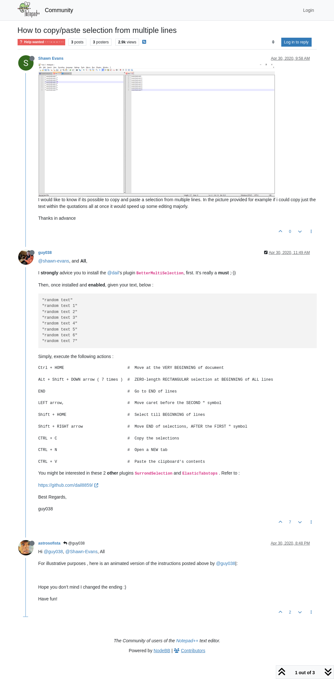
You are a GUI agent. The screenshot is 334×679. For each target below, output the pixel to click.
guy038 (45, 252)
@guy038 (74, 543)
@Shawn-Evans (82, 551)
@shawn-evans (53, 260)
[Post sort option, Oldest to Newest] (273, 42)
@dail (113, 272)
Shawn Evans (51, 58)
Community (59, 10)
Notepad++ (187, 640)
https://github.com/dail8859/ (68, 485)
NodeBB (162, 650)
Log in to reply (296, 42)
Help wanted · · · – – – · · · (41, 42)
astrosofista (49, 543)
